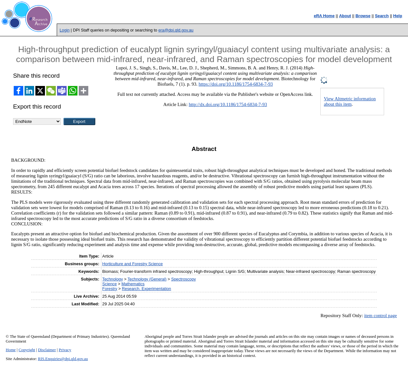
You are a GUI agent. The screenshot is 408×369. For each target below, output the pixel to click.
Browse (362, 15)
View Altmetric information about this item (350, 101)
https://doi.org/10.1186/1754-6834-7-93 (236, 84)
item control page (380, 315)
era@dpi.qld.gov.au (175, 30)
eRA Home (324, 15)
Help (397, 15)
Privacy (65, 350)
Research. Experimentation (146, 288)
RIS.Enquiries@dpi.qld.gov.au (63, 359)
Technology (112, 279)
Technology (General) (146, 279)
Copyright (26, 350)
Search (382, 15)
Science (109, 283)
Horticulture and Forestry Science (132, 263)
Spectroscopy (183, 279)
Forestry (109, 288)
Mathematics (133, 283)
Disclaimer (47, 350)
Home (11, 350)
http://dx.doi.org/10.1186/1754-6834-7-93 (228, 104)
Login (64, 30)
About (345, 15)
